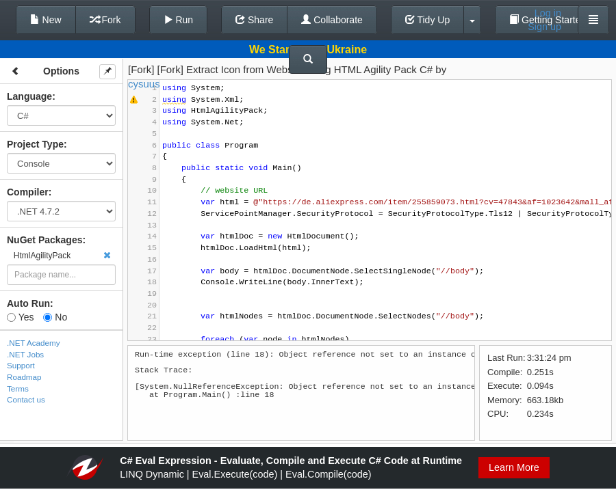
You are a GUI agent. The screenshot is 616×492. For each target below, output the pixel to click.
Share (254, 19)
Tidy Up (427, 19)
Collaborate (332, 19)
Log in (548, 13)
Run (179, 19)
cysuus (144, 84)
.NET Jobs (25, 354)
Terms (18, 388)
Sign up (544, 26)
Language (29, 96)
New (46, 19)
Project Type (35, 144)
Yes (20, 317)
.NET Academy (33, 342)
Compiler (28, 192)
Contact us (26, 399)
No (55, 317)
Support (21, 365)
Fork (105, 19)
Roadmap (24, 376)
